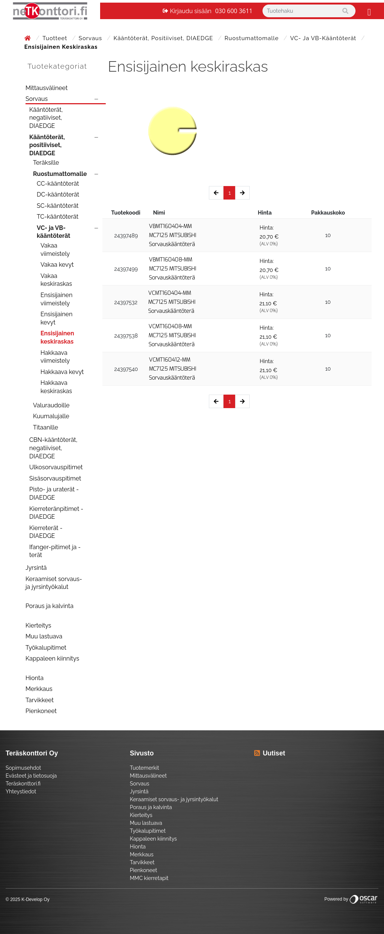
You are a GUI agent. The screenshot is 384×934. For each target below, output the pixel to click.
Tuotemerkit (144, 768)
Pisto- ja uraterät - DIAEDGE (54, 493)
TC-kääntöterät (57, 216)
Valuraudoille (51, 405)
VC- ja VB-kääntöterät (324, 38)
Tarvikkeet (40, 700)
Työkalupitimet (46, 647)
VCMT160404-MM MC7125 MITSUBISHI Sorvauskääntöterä (171, 302)
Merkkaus (39, 688)
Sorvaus (91, 38)
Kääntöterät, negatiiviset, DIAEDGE (46, 117)
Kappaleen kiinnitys (52, 658)
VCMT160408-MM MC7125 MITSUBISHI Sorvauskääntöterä (172, 335)
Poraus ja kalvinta (50, 606)
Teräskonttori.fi (23, 784)
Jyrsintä (36, 567)
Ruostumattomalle (252, 38)
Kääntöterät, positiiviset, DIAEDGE (164, 38)
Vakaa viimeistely (55, 249)
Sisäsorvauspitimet (55, 478)
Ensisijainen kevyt (56, 318)
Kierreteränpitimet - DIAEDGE (56, 513)
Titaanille (45, 427)
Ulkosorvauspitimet (56, 467)
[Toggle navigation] (368, 11)
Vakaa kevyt (57, 264)
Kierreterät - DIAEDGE (46, 532)
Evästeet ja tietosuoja (31, 776)
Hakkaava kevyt (62, 371)
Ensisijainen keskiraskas (57, 337)
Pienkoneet (41, 711)
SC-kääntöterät (57, 205)
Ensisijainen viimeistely (56, 299)
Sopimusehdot (23, 768)
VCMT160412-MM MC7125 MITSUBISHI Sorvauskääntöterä (172, 368)
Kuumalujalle (51, 416)
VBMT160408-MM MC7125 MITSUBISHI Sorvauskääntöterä (172, 268)
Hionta (35, 678)
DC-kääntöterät (58, 194)
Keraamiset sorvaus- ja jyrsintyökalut (54, 583)
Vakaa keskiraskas (56, 280)
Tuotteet (55, 38)
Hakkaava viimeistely (55, 357)
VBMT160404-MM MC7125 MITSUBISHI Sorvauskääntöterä (172, 235)
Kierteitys (38, 625)
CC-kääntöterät (58, 183)
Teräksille (46, 162)
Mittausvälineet (47, 88)
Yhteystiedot (21, 791)
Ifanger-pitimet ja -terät (55, 551)
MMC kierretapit (149, 878)
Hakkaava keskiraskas (56, 387)
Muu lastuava (44, 636)
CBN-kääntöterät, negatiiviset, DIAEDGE (53, 447)
